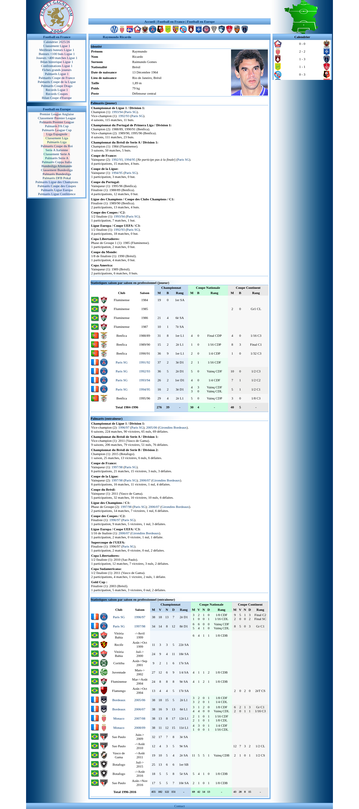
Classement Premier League (56, 118)
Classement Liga (56, 138)
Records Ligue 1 (57, 90)
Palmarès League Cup (57, 130)
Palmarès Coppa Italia (56, 162)
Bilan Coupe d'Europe (56, 98)
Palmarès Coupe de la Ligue (57, 82)
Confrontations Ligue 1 (57, 66)
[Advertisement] (179, 9)
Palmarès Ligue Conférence (56, 194)
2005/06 (151, 427)
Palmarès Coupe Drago (56, 86)
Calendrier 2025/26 (57, 42)
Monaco (118, 718)
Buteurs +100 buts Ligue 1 (57, 54)
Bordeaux (118, 700)
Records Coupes (57, 94)
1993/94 (117, 112)
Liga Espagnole (57, 134)
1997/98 (117, 467)
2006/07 (144, 480)
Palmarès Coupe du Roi (57, 146)
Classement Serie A (57, 154)
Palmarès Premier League (56, 122)
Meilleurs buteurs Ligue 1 (56, 50)
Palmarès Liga (56, 142)
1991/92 (144, 362)
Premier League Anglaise (57, 114)
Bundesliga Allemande (56, 166)
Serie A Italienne (56, 150)
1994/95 (129, 159)
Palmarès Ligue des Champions (56, 182)
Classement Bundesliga (57, 170)
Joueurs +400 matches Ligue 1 (57, 58)
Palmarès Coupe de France (57, 78)
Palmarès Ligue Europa (56, 190)
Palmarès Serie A (56, 158)
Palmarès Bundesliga (57, 174)
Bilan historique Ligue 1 (56, 62)
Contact (179, 806)
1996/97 (123, 427)
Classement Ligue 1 (56, 46)
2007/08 (139, 718)
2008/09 (139, 727)
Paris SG (131, 112)
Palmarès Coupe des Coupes (57, 186)
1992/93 (123, 116)
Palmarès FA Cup (57, 126)
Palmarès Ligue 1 (57, 74)
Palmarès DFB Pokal (57, 178)
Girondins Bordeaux (173, 427)
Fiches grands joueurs (56, 70)
